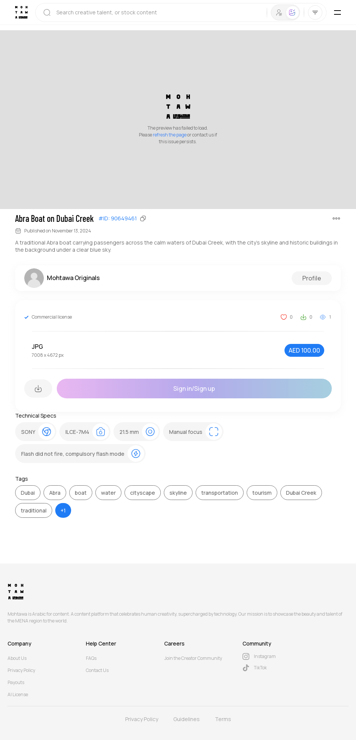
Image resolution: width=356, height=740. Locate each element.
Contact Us (97, 670)
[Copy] (143, 218)
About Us (17, 658)
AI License (18, 694)
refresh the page (170, 135)
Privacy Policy (21, 670)
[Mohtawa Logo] (21, 12)
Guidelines (186, 719)
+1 (63, 510)
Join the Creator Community (193, 658)
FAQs (91, 658)
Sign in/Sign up (194, 388)
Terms (223, 719)
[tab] (279, 12)
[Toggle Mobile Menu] (337, 12)
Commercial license (52, 317)
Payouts (16, 682)
